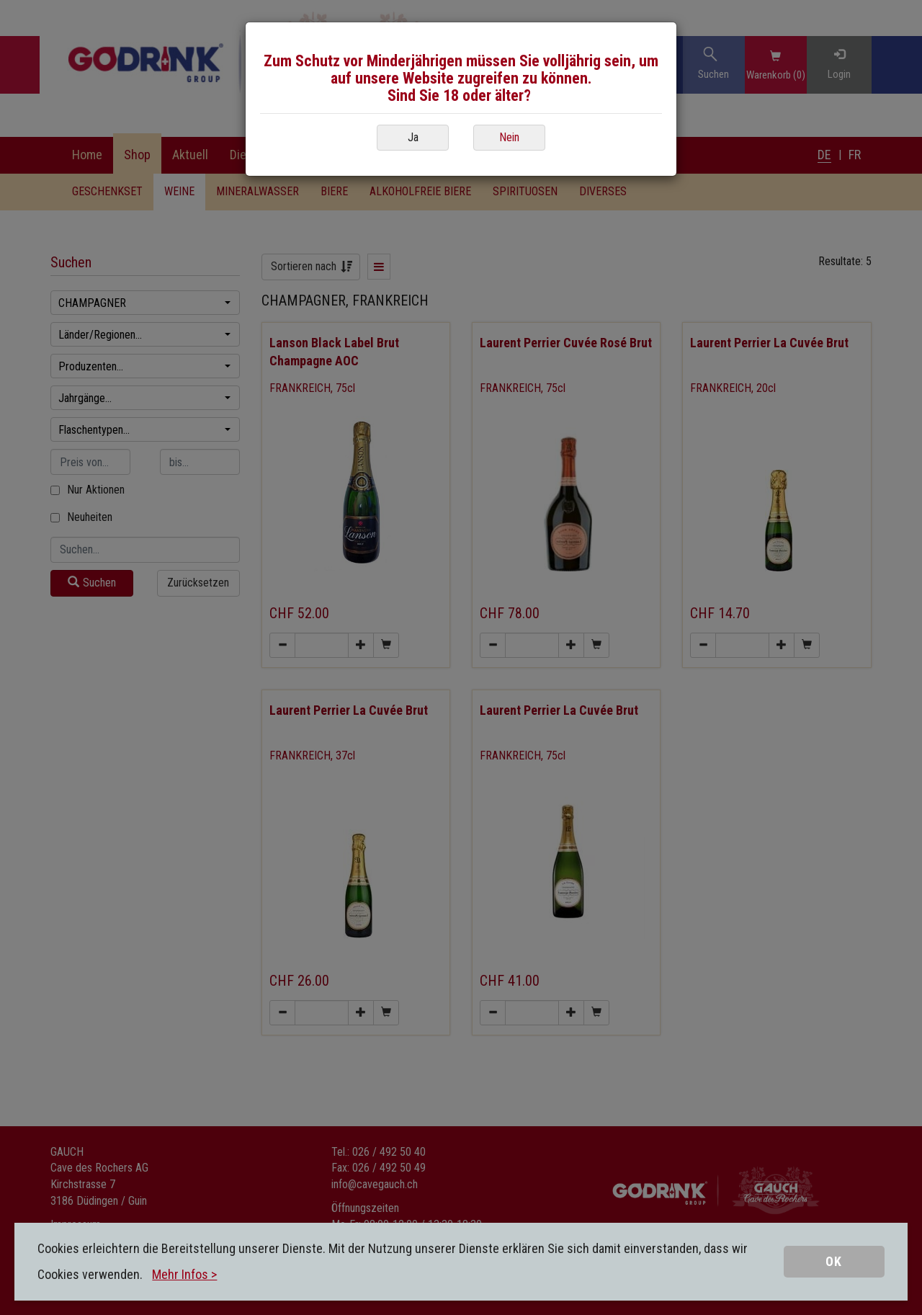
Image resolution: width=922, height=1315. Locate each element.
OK (833, 1261)
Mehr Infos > (184, 1274)
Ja (413, 137)
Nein (509, 137)
